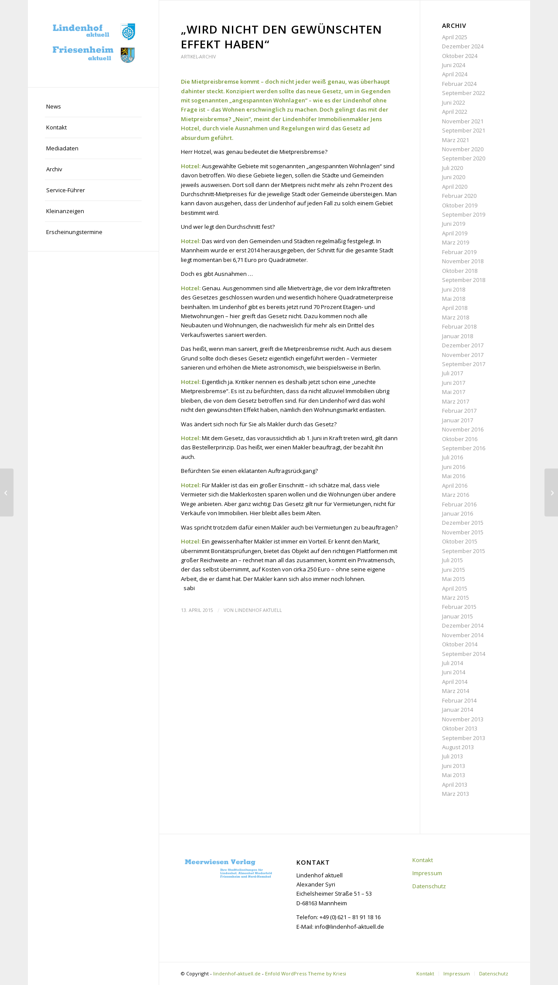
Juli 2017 (452, 373)
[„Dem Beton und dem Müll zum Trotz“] (551, 492)
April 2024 (454, 74)
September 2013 (463, 738)
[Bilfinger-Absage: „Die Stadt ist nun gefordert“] (7, 492)
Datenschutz (429, 886)
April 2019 (454, 233)
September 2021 (463, 130)
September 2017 (463, 364)
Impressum (427, 873)
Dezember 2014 (462, 625)
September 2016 (463, 448)
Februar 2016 (459, 504)
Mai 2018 (453, 298)
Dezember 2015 (462, 522)
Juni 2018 (453, 289)
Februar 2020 (459, 196)
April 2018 (454, 308)
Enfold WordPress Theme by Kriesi (305, 973)
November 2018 (462, 261)
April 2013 (454, 784)
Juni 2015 (453, 570)
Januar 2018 (457, 336)
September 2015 (463, 551)
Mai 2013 (453, 775)
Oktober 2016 (459, 439)
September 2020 (463, 158)
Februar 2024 (459, 84)
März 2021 (455, 140)
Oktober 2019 (459, 205)
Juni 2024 (453, 65)
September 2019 (463, 214)
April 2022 (454, 111)
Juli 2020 (452, 168)
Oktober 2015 (459, 541)
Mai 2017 (453, 392)
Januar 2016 (457, 513)
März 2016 (455, 495)
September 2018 (463, 280)
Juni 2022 (453, 102)
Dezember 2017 (462, 345)
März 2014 (455, 691)
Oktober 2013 (459, 728)
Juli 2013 (452, 756)
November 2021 (462, 121)
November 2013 (462, 719)
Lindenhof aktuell (258, 610)
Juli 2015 (452, 560)
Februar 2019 (459, 252)
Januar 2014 (457, 709)
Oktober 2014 (459, 644)
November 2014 (462, 635)
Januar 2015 (457, 616)
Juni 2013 (453, 766)
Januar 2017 (457, 420)
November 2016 (462, 429)
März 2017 (455, 401)
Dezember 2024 (462, 46)
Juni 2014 (453, 672)
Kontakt (422, 860)
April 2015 (454, 588)
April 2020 (454, 186)
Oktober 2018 (459, 271)
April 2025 (454, 37)
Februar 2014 (459, 700)
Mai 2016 (453, 476)
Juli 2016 (452, 457)
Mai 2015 (453, 579)
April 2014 (454, 682)
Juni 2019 (453, 224)
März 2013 (455, 794)
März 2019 (455, 242)
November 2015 (462, 532)
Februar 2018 (459, 326)
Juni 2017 (453, 383)
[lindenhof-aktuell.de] (93, 43)
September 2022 (463, 93)
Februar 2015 (459, 607)
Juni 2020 (453, 177)
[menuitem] (93, 106)
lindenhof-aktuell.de (237, 973)
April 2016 (454, 485)
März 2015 (455, 597)
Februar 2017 (459, 410)
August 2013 (458, 747)
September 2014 (463, 654)
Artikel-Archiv (198, 57)
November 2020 (462, 149)
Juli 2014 (452, 663)
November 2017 (462, 355)
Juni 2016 (453, 467)
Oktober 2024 (459, 56)
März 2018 (455, 317)
